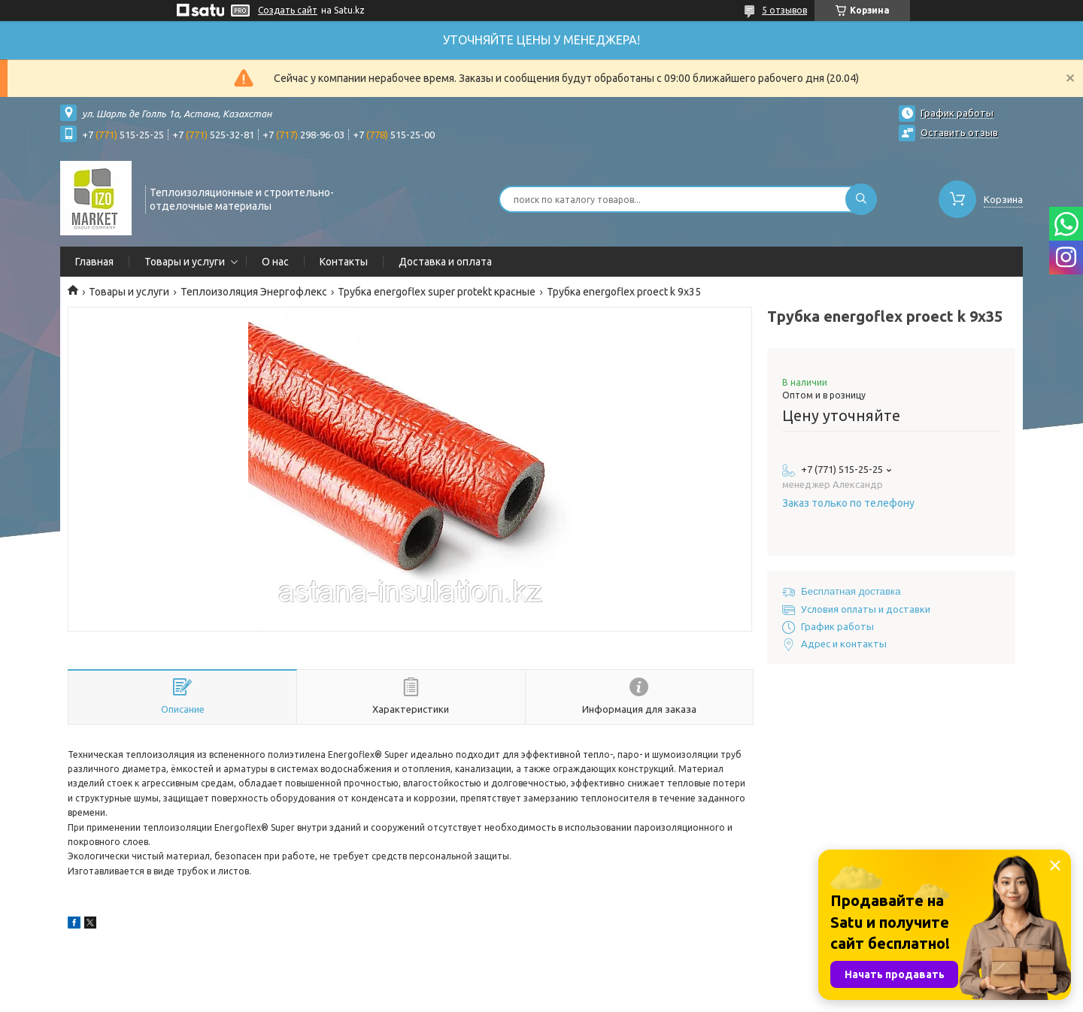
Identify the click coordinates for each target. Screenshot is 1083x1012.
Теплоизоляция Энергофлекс (253, 292)
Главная (94, 261)
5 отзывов (784, 10)
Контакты (344, 261)
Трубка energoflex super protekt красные (436, 292)
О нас (275, 261)
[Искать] (861, 199)
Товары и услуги (184, 261)
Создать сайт (287, 10)
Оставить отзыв (959, 132)
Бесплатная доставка (851, 591)
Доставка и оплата (445, 261)
